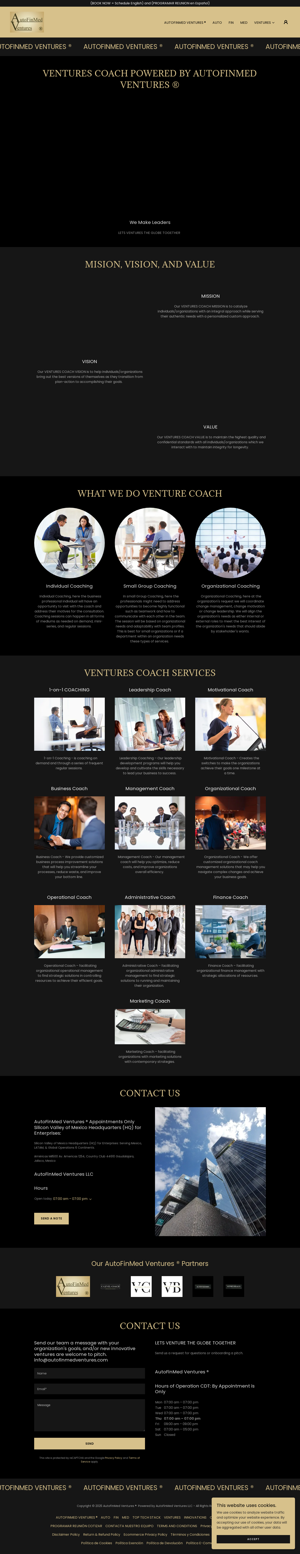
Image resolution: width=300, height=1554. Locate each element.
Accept (253, 1539)
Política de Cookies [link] (96, 1543)
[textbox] (89, 1373)
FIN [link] (231, 22)
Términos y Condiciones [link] (190, 1534)
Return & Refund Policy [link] (101, 1534)
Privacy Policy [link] (113, 1458)
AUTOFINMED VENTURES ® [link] (185, 22)
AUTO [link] (217, 22)
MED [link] (244, 22)
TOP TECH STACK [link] (146, 1517)
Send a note (51, 1218)
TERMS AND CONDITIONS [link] (177, 1526)
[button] (264, 22)
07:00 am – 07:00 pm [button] (70, 1198)
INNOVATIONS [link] (195, 1517)
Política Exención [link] (129, 1543)
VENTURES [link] (172, 1517)
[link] (27, 21)
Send (89, 1444)
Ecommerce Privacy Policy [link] (145, 1534)
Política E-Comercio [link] (202, 1543)
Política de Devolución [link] (164, 1543)
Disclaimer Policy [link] (66, 1534)
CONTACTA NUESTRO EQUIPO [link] (129, 1526)
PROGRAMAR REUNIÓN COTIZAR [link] (76, 1526)
